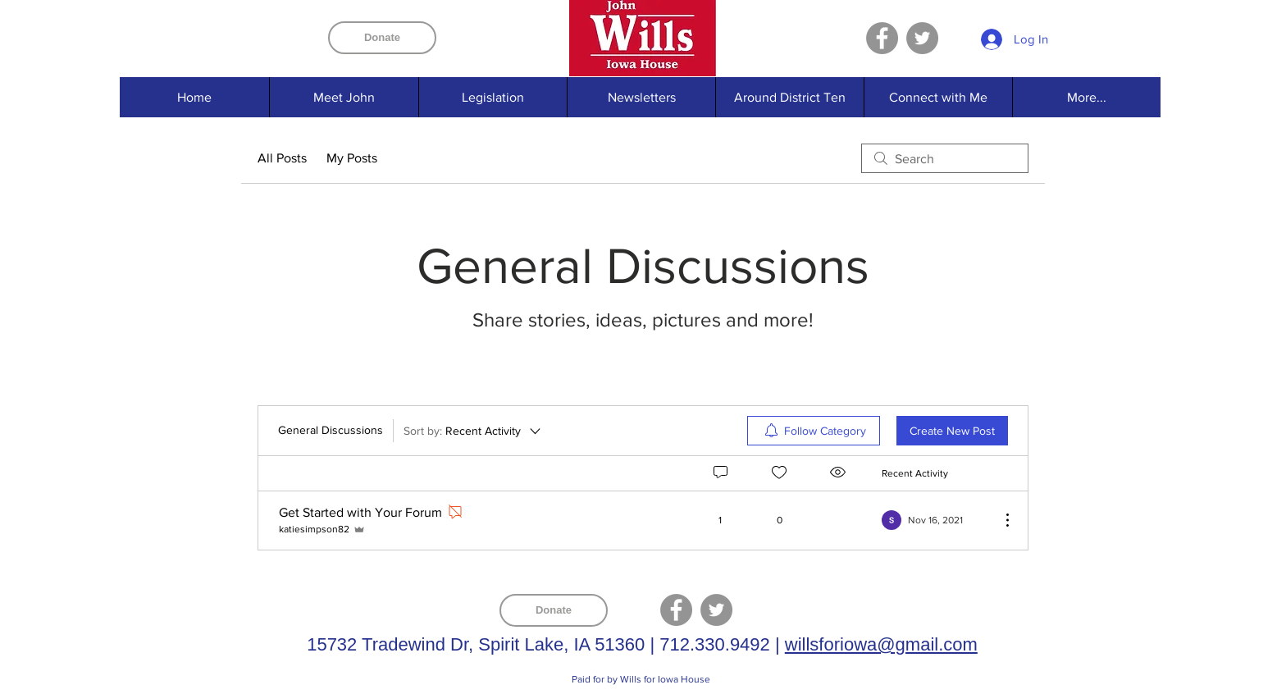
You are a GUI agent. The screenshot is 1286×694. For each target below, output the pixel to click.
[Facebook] (882, 38)
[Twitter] (922, 38)
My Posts (351, 158)
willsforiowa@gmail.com (881, 644)
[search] (944, 158)
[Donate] (382, 37)
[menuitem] (813, 430)
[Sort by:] (473, 431)
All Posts (282, 158)
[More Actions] (999, 520)
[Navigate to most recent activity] (934, 520)
